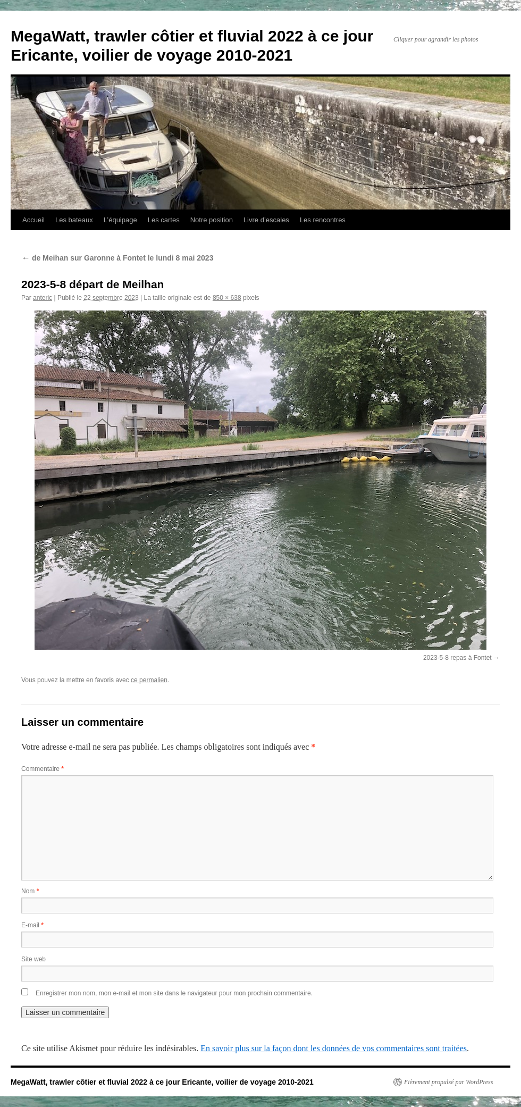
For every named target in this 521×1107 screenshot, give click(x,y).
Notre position (211, 220)
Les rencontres (323, 220)
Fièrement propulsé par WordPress (448, 1082)
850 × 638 (227, 297)
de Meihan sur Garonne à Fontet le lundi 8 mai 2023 (117, 258)
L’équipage (120, 220)
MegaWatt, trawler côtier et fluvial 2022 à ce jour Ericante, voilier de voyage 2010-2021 (162, 1082)
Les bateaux (74, 220)
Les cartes (164, 220)
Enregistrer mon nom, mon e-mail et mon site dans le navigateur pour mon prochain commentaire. (174, 993)
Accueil (33, 220)
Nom (30, 891)
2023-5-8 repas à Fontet (457, 657)
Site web (33, 959)
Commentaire (42, 769)
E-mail (32, 925)
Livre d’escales (266, 220)
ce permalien (149, 680)
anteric (42, 297)
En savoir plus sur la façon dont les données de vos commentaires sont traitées (333, 1048)
